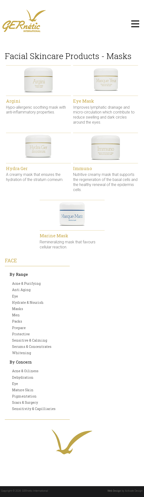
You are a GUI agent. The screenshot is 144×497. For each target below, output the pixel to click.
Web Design (114, 490)
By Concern (21, 361)
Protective (21, 334)
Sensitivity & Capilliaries (34, 408)
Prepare (19, 327)
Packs (17, 321)
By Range (19, 274)
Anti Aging (21, 289)
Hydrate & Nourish (28, 302)
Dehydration (22, 377)
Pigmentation (24, 396)
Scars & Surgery (25, 402)
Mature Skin (22, 390)
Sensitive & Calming (29, 340)
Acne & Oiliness (25, 371)
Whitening (21, 353)
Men (16, 315)
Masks (17, 308)
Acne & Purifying (26, 283)
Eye (15, 296)
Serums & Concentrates (31, 346)
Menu (135, 23)
